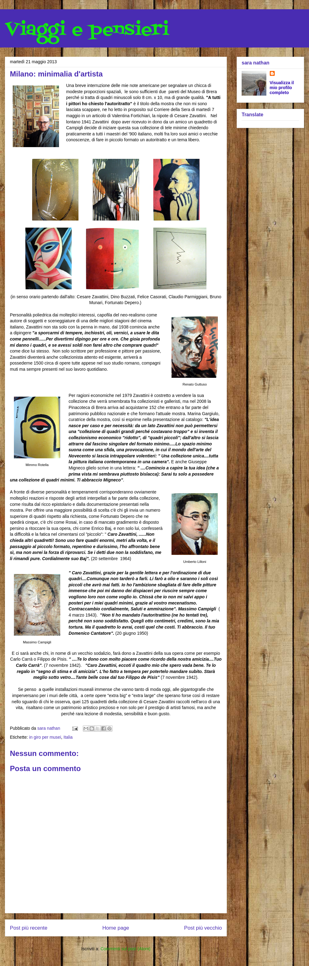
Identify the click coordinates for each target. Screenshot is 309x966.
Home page (115, 928)
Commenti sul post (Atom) (125, 948)
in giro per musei (45, 737)
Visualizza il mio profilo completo (282, 87)
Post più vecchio (203, 928)
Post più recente (28, 928)
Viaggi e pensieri (87, 30)
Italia (68, 737)
